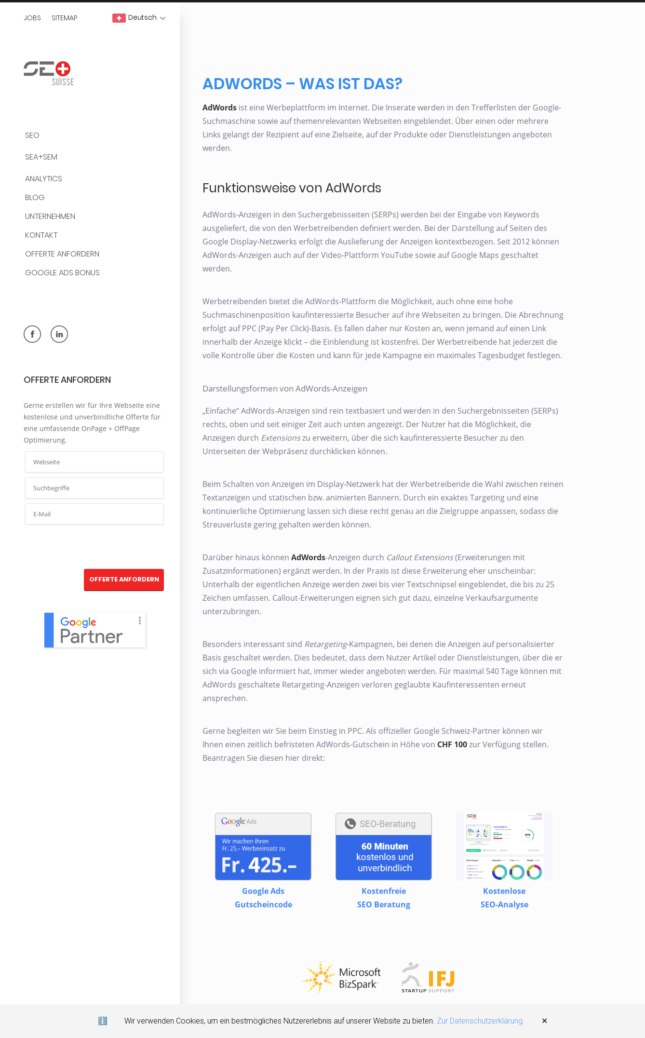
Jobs (32, 18)
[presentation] (95, 547)
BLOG (35, 198)
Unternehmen (50, 217)
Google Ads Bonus (62, 273)
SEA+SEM (41, 157)
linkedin (59, 334)
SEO (32, 136)
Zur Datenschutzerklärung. (480, 1020)
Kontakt (41, 235)
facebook (32, 334)
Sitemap (65, 18)
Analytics (43, 179)
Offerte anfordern (62, 254)
